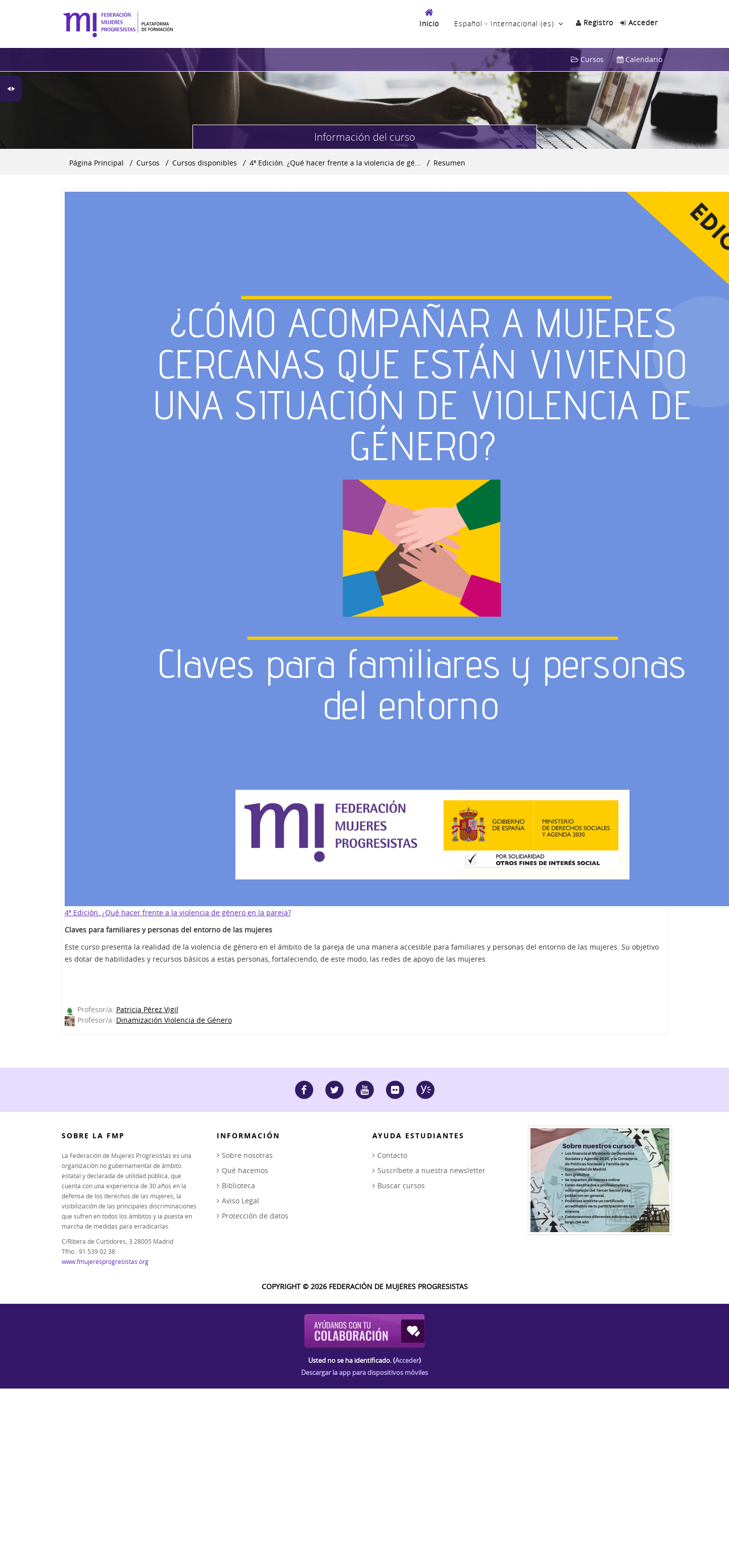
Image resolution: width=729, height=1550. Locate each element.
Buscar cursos (401, 1185)
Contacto (392, 1155)
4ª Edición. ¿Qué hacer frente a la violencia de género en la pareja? (178, 912)
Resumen (449, 163)
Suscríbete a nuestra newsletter (431, 1170)
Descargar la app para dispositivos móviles (364, 1372)
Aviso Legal (240, 1200)
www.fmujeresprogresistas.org (105, 1261)
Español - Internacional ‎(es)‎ (504, 23)
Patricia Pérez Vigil (147, 1009)
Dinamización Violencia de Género (174, 1020)
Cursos (587, 59)
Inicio (429, 23)
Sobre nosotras (247, 1155)
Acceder (407, 1360)
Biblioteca (238, 1185)
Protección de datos (255, 1216)
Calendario (639, 59)
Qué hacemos (245, 1170)
